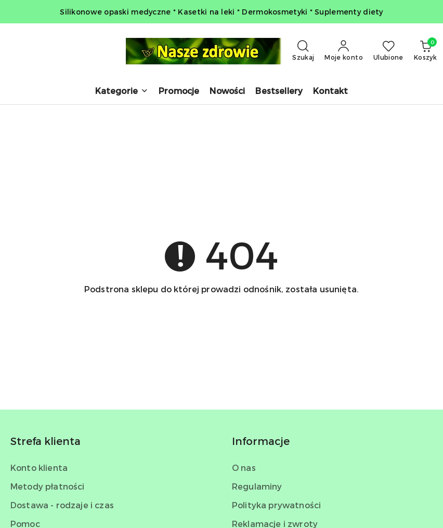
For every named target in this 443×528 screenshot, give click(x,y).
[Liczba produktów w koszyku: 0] (425, 51)
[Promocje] (179, 91)
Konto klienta (39, 467)
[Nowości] (227, 91)
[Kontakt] (330, 91)
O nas (244, 467)
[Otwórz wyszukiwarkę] (303, 51)
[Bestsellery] (279, 91)
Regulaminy (257, 486)
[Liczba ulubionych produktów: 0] (388, 51)
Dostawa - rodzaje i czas (62, 505)
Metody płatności (47, 486)
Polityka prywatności (276, 505)
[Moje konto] (343, 51)
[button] (121, 91)
